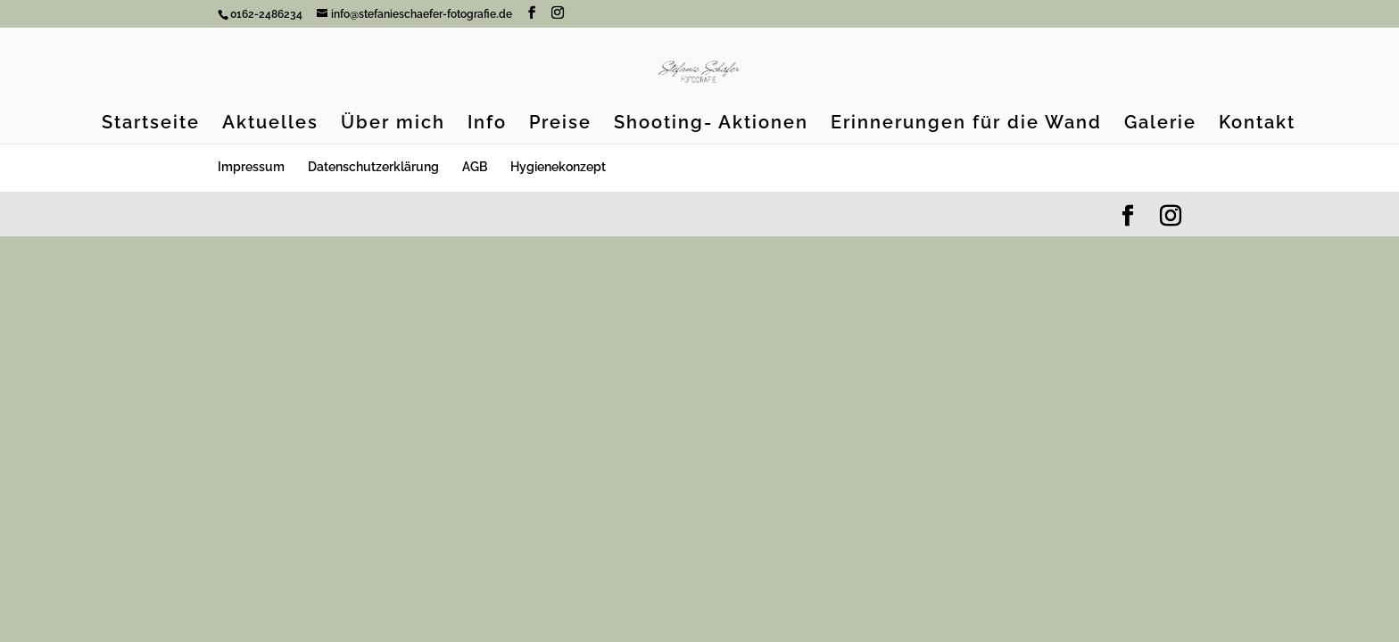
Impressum (251, 167)
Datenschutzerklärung (373, 167)
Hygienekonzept (558, 167)
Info (487, 124)
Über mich (393, 124)
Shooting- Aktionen (711, 124)
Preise (560, 124)
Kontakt (1257, 124)
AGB (474, 167)
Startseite (151, 124)
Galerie (1160, 124)
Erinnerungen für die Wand (966, 124)
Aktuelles (270, 124)
